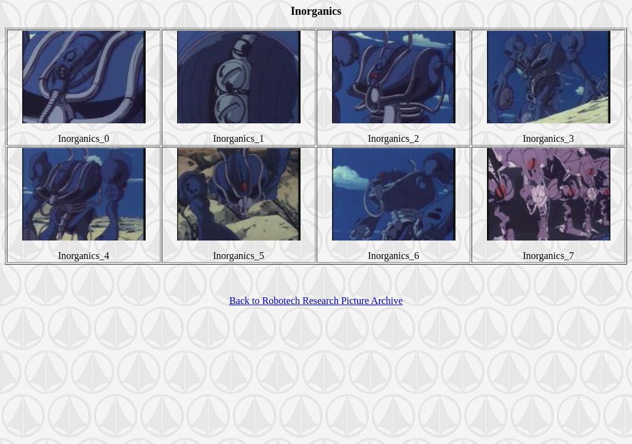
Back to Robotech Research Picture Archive (315, 300)
